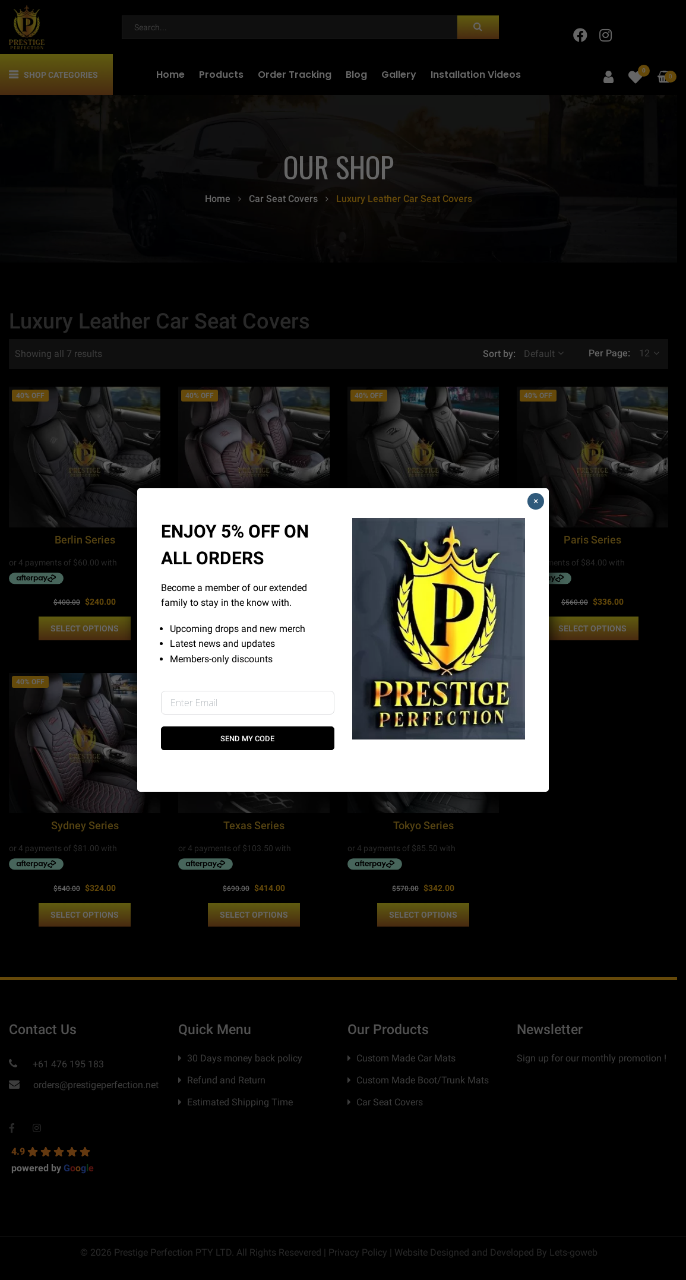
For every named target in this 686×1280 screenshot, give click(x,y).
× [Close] (536, 501)
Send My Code (247, 738)
